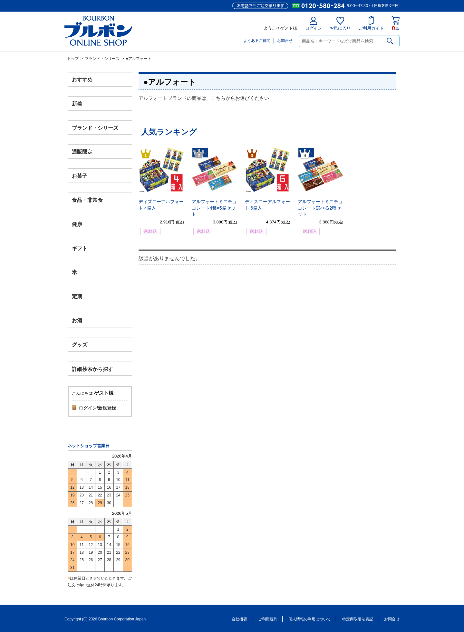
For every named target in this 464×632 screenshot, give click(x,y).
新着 (77, 103)
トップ (73, 58)
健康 (77, 224)
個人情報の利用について (309, 619)
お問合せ (285, 40)
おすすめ (82, 79)
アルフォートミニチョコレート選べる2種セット (320, 208)
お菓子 (79, 176)
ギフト (79, 248)
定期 (77, 296)
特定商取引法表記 (357, 619)
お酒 (77, 320)
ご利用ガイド (371, 23)
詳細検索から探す (92, 369)
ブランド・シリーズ (102, 58)
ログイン (313, 24)
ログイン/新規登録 (97, 407)
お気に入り (340, 24)
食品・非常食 (87, 200)
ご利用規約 (267, 619)
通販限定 (82, 152)
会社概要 (239, 619)
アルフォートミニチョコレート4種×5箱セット (214, 208)
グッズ (79, 344)
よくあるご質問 (256, 40)
